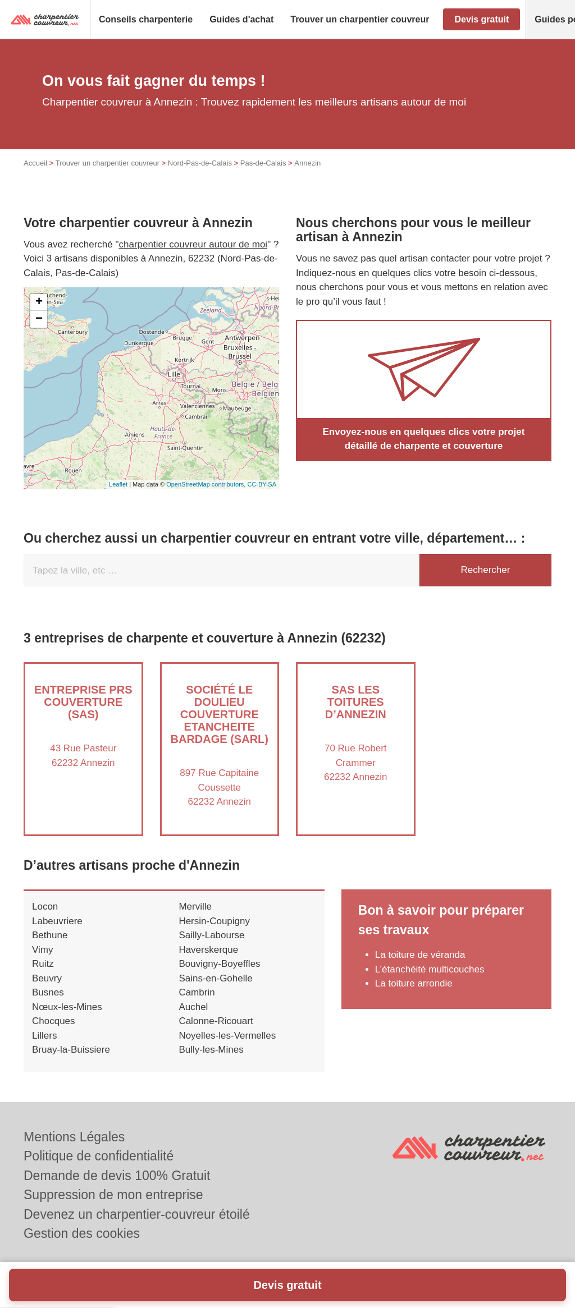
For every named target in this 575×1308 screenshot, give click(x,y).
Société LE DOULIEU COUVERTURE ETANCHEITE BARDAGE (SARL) (219, 714)
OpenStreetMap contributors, (206, 484)
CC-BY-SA (261, 484)
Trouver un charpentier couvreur (107, 163)
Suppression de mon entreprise (113, 1194)
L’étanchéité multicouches (430, 969)
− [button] (39, 319)
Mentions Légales (74, 1137)
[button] (145, 19)
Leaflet (118, 484)
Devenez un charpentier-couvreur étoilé (137, 1214)
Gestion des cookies (82, 1233)
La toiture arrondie (414, 983)
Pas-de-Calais (263, 163)
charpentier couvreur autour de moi (193, 244)
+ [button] (39, 302)
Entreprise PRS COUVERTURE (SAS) (83, 701)
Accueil (35, 163)
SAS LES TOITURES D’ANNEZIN (355, 701)
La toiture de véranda (420, 954)
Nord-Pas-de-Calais (200, 163)
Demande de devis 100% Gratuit (117, 1175)
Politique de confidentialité (99, 1156)
